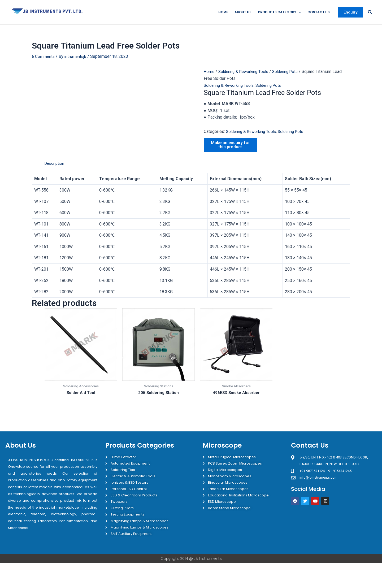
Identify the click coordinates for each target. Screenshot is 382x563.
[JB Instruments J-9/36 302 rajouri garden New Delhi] (333, 529)
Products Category (275, 12)
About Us (236, 12)
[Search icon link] (370, 12)
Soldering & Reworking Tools (245, 72)
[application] (295, 12)
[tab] (55, 163)
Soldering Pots (290, 72)
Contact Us (317, 12)
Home (215, 12)
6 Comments (43, 56)
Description (55, 163)
